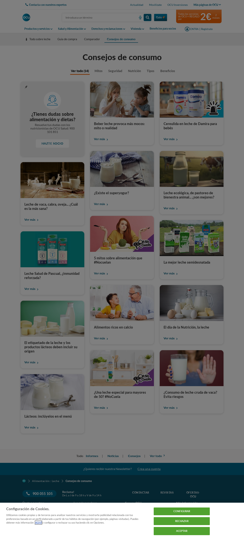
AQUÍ (38, 522)
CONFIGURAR (181, 511)
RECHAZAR (182, 521)
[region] (122, 521)
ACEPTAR (181, 530)
